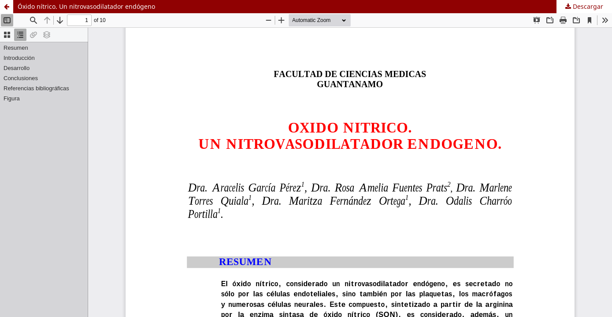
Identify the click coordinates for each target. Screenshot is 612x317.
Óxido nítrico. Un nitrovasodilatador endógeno (86, 6)
